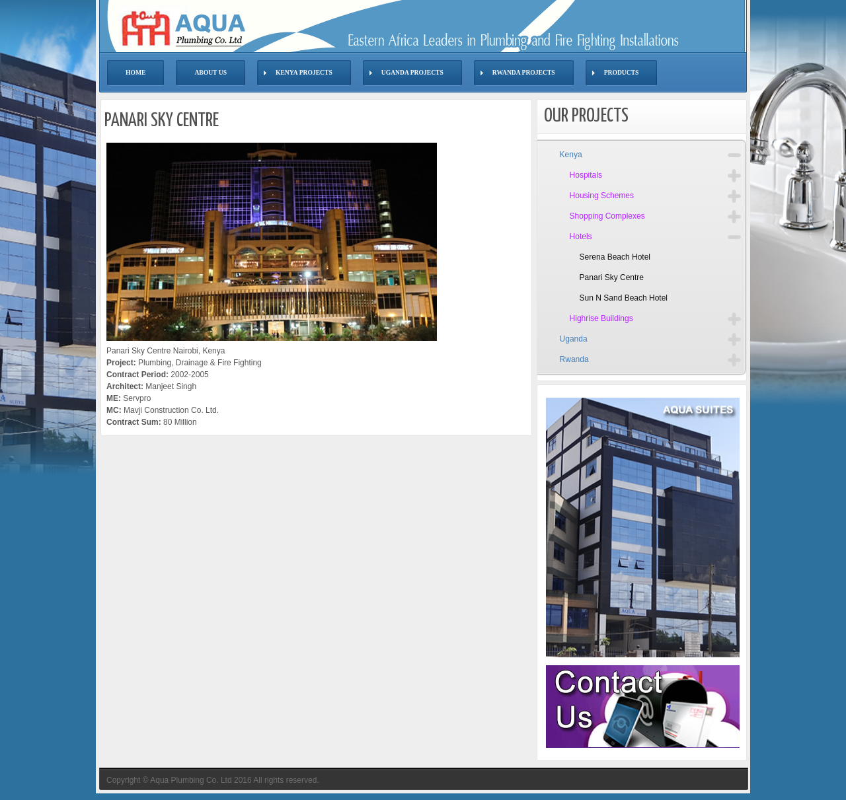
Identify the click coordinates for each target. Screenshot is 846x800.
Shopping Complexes (607, 216)
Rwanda (574, 359)
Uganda (574, 339)
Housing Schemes (602, 195)
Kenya (571, 154)
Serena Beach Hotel (615, 257)
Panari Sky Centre (612, 277)
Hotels (581, 236)
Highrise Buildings (601, 318)
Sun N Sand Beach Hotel (624, 298)
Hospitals (586, 175)
